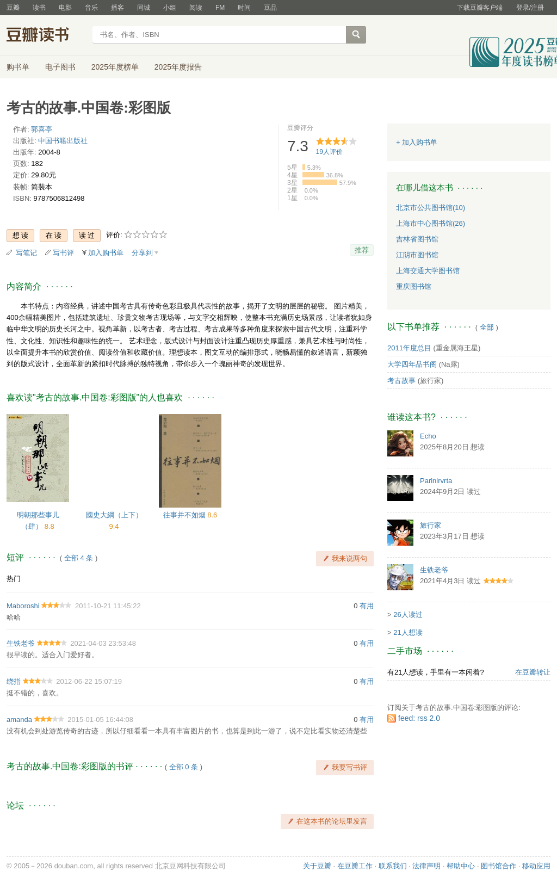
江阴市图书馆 (417, 255)
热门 (14, 579)
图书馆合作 (498, 866)
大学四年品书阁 (412, 364)
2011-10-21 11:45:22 (108, 606)
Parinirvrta (436, 481)
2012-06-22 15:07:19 (89, 681)
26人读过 (407, 614)
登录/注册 (530, 7)
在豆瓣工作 (355, 866)
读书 (39, 7)
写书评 (63, 253)
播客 (117, 7)
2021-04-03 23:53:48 (103, 643)
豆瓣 (13, 7)
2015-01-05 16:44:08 (100, 719)
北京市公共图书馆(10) (430, 207)
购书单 (18, 67)
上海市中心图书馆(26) (430, 223)
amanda (19, 719)
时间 (244, 7)
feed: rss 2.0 (419, 718)
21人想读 (407, 632)
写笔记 (26, 253)
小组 (169, 7)
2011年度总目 (409, 348)
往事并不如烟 (185, 515)
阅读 (195, 7)
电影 (65, 7)
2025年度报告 (178, 67)
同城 (143, 7)
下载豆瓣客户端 (480, 7)
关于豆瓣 (317, 866)
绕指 (14, 681)
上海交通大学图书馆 (428, 271)
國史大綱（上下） (114, 515)
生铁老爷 (21, 643)
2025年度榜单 (115, 67)
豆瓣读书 (46, 36)
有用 (367, 606)
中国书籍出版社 (63, 141)
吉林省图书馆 (417, 239)
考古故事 (401, 380)
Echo (428, 436)
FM (220, 7)
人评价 (329, 152)
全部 (487, 327)
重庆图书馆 (413, 286)
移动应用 (536, 866)
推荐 (362, 250)
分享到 (142, 253)
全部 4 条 (78, 558)
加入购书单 (105, 253)
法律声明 (426, 866)
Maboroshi (23, 606)
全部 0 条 (183, 767)
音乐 (91, 7)
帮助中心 (461, 866)
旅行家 (430, 525)
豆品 (270, 7)
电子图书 (60, 67)
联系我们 (393, 866)
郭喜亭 (41, 129)
